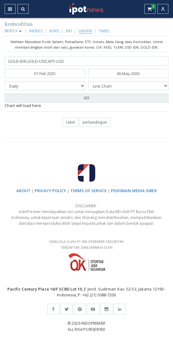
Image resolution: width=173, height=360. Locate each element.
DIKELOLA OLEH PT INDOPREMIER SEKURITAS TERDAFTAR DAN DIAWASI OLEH (86, 255)
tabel (70, 122)
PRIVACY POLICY (50, 190)
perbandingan (95, 122)
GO (86, 98)
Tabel (104, 31)
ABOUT (23, 190)
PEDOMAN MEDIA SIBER (134, 190)
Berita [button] (13, 31)
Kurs (54, 31)
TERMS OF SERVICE (88, 190)
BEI (69, 31)
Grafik (85, 31)
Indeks (36, 31)
